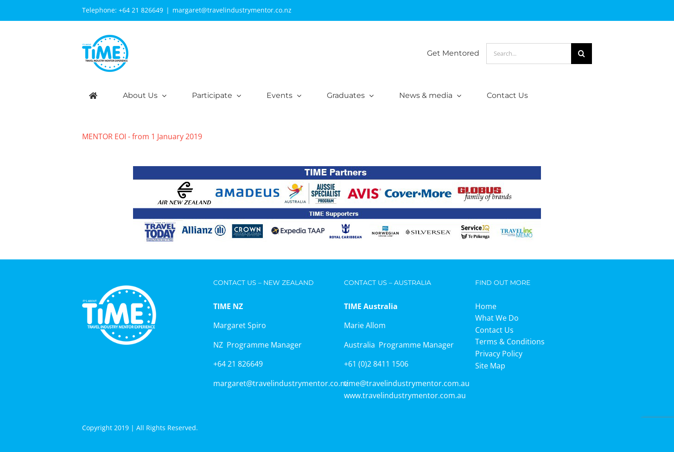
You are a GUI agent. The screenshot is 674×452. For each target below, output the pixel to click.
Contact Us (494, 330)
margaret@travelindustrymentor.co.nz (232, 10)
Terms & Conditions (510, 341)
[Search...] (528, 53)
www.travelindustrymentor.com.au (405, 395)
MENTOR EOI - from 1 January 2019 (142, 136)
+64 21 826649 (141, 10)
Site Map (490, 366)
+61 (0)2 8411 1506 (376, 364)
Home (485, 306)
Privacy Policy (498, 354)
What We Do (497, 318)
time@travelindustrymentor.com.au (407, 383)
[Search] (581, 53)
